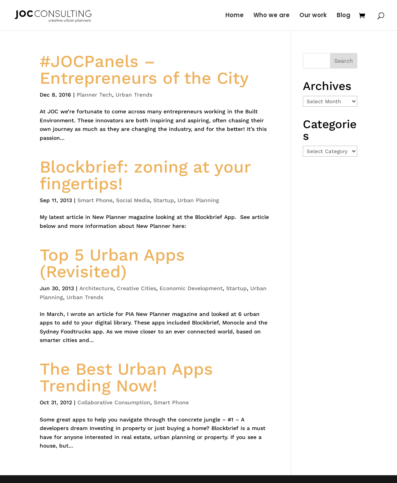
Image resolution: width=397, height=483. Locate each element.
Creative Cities (136, 288)
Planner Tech (94, 95)
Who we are (271, 15)
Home (234, 15)
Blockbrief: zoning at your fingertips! (145, 175)
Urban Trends (134, 95)
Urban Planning (198, 200)
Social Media (133, 200)
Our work (313, 15)
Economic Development (191, 288)
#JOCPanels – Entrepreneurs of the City (144, 69)
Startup (163, 200)
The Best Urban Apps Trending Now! (126, 377)
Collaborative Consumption (113, 402)
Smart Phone (94, 200)
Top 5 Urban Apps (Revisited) (112, 263)
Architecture (96, 288)
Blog (343, 15)
